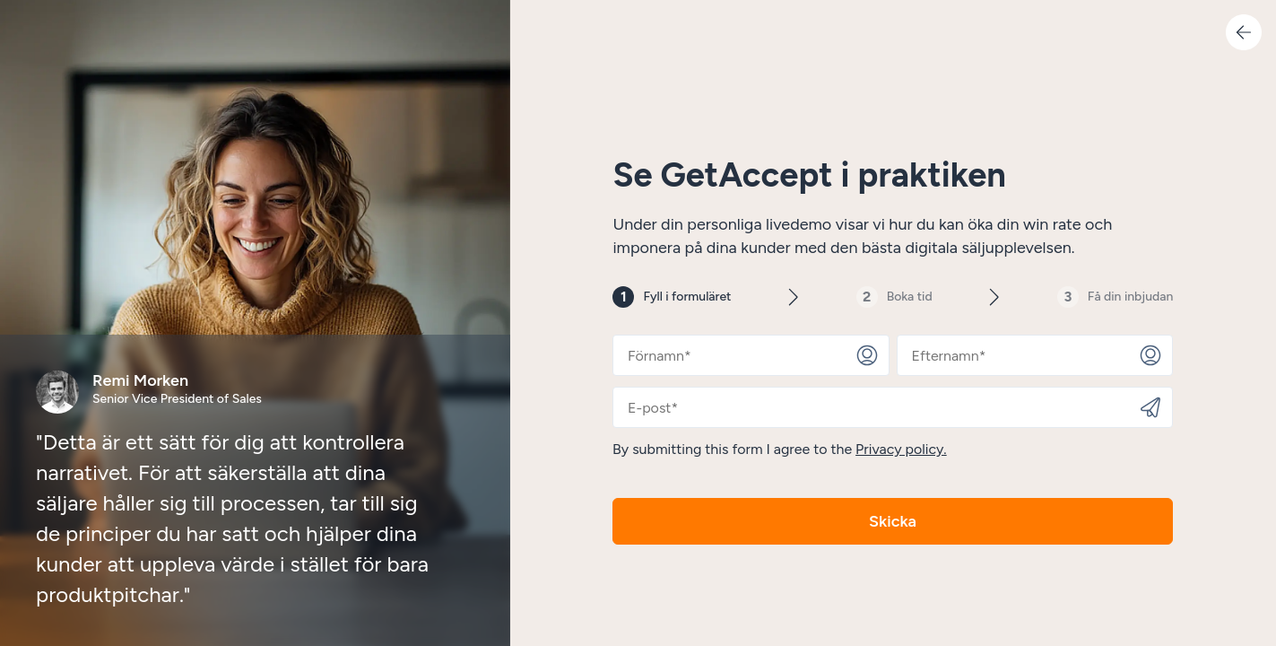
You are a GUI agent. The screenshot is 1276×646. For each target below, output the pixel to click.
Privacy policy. (902, 449)
